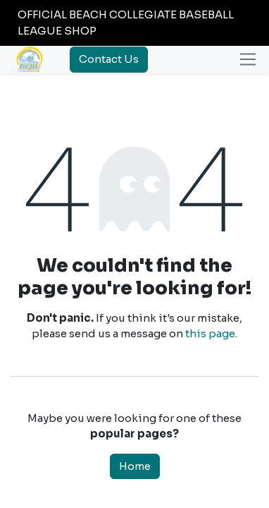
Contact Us (109, 59)
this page (210, 333)
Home (135, 466)
